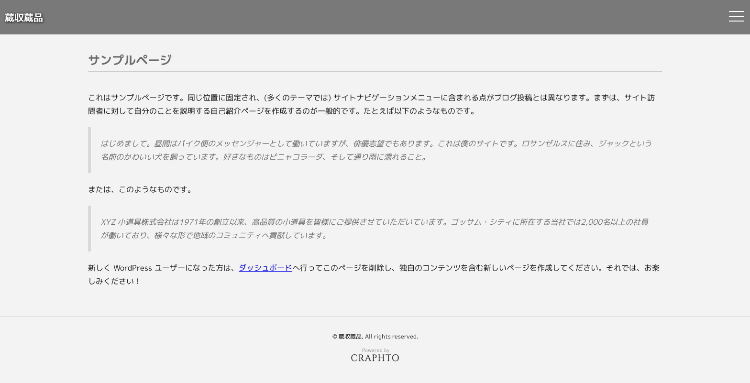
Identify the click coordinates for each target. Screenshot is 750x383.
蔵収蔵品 (24, 17)
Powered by (375, 354)
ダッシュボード (265, 268)
